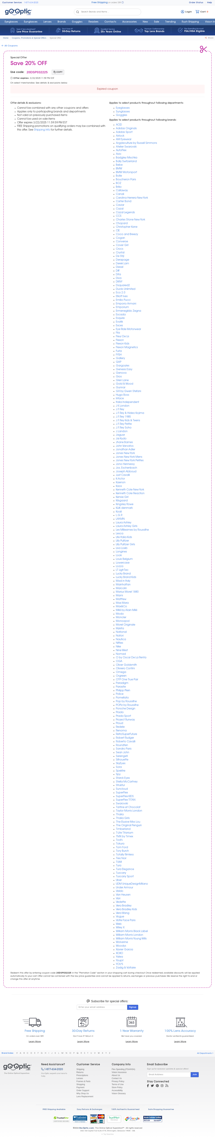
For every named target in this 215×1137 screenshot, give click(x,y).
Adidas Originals (126, 128)
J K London (122, 406)
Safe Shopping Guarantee (161, 1109)
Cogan (120, 238)
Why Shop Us (82, 1093)
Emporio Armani (126, 304)
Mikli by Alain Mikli (126, 610)
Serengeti (122, 756)
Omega (121, 672)
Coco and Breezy (127, 234)
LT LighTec (122, 570)
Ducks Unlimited (125, 289)
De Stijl (120, 256)
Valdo (119, 891)
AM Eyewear (124, 139)
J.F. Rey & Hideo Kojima (130, 413)
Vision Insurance (119, 1072)
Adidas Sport (124, 132)
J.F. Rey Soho (124, 428)
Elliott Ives (122, 296)
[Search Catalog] (77, 12)
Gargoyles (122, 366)
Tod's (119, 840)
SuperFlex (122, 793)
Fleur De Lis (122, 336)
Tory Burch (122, 851)
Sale (156, 22)
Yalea (119, 957)
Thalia (120, 814)
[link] (80, 1119)
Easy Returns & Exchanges (89, 1109)
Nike (118, 647)
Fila (118, 333)
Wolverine (122, 942)
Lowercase (123, 563)
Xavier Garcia (124, 949)
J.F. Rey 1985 (123, 417)
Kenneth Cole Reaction (130, 493)
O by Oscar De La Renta (131, 657)
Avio (118, 154)
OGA (119, 661)
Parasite (121, 687)
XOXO (119, 953)
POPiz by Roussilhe (127, 705)
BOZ (118, 183)
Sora (119, 767)
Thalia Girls (123, 818)
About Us (116, 1075)
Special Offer (55, 38)
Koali (119, 512)
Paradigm (122, 683)
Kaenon (120, 482)
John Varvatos (125, 446)
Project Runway (125, 720)
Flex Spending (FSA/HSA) (123, 1069)
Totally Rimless (125, 855)
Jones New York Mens (129, 457)
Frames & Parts (83, 1081)
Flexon (120, 340)
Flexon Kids (122, 344)
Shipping (80, 1069)
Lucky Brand (123, 574)
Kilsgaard (122, 501)
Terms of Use (118, 1084)
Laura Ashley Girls (126, 526)
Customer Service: (12, 3)
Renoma (121, 731)
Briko (119, 187)
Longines (121, 552)
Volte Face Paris (126, 920)
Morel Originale (125, 625)
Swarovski (122, 803)
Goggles (77, 22)
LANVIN (120, 519)
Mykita (120, 628)
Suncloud (122, 789)
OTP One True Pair (127, 679)
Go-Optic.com (86, 1128)
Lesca (119, 533)
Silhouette (122, 760)
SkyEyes (120, 763)
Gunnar (120, 387)
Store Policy (117, 1087)
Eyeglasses (11, 22)
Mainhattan (123, 585)
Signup (132, 1007)
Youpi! (120, 960)
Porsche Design (125, 709)
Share (209, 38)
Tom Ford (122, 847)
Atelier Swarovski (126, 147)
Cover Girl (122, 245)
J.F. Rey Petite (124, 424)
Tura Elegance (125, 869)
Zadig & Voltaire (126, 968)
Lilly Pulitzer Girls (125, 544)
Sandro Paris (124, 749)
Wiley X (120, 927)
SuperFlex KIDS (125, 796)
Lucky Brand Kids (126, 577)
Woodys (121, 946)
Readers (93, 22)
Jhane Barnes (124, 442)
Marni (119, 595)
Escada (121, 315)
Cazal (119, 209)
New (145, 22)
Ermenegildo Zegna (128, 311)
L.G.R (119, 515)
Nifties (119, 643)
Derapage (122, 260)
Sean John (122, 752)
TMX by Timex (124, 836)
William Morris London (129, 935)
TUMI (119, 862)
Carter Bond (123, 201)
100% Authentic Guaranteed (125, 1109)
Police (119, 694)
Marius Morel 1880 (127, 592)
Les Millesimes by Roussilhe (132, 530)
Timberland (123, 829)
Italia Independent (127, 402)
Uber (119, 880)
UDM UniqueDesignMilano (132, 884)
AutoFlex (121, 150)
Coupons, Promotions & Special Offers (29, 38)
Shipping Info (42, 130)
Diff (117, 271)
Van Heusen (123, 895)
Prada (119, 712)
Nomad (121, 654)
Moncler (121, 617)
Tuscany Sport (125, 876)
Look (119, 555)
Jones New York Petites (130, 460)
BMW (119, 169)
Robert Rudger (125, 738)
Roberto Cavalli (125, 741)
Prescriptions (82, 1075)
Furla (119, 351)
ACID (119, 125)
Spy (118, 774)
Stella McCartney (127, 782)
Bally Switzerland (126, 161)
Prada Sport (123, 716)
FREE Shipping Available (54, 1109)
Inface (120, 398)
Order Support (82, 1090)
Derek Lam (122, 263)
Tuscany (121, 873)
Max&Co (121, 606)
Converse (122, 241)
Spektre (120, 771)
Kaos (119, 486)
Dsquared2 (123, 285)
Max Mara (122, 603)
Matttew (121, 599)
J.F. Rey (120, 409)
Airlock (120, 136)
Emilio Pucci (123, 300)
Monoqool (123, 621)
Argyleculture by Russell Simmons (136, 143)
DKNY (119, 282)
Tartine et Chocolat (128, 807)
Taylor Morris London (129, 811)
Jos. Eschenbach (126, 468)
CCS (118, 216)
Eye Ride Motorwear (128, 329)
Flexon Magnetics (127, 347)
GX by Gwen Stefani (128, 391)
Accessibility (117, 1090)
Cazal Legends (125, 212)
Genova (121, 373)
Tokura (120, 844)
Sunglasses (30, 22)
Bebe (119, 165)
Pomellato (122, 698)
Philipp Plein (123, 690)
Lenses (48, 22)
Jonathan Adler (125, 449)
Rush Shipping (190, 22)
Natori (120, 636)
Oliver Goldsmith (126, 665)
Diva (118, 278)
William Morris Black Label (132, 931)
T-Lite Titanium (124, 833)
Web (119, 924)
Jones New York (125, 453)
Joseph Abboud (126, 471)
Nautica (121, 639)
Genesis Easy (124, 369)
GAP (118, 362)
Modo (120, 614)
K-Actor (120, 479)
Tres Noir (121, 858)
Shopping (80, 1084)
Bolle (119, 176)
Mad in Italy (123, 581)
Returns (79, 1072)
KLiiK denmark (124, 508)
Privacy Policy (118, 1081)
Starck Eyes (123, 778)
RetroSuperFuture (126, 734)
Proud (119, 723)
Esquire (120, 318)
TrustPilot (114, 1119)
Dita (118, 274)
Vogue (120, 917)
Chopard (122, 223)
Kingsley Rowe (124, 504)
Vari (118, 898)
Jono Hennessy (125, 464)
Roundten (122, 745)
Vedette (121, 902)
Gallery (120, 358)
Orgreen (121, 676)
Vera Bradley (124, 906)
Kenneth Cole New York (130, 490)
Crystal (120, 253)
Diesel (119, 267)
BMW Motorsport (126, 172)
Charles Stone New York (130, 220)
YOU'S (119, 964)
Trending (170, 22)
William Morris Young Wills (131, 939)
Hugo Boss (122, 395)
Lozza (119, 566)
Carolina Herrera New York (132, 198)
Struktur (120, 785)
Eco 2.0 (120, 293)
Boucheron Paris (126, 179)
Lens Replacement (84, 1096)
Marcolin (121, 588)
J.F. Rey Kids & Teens (128, 420)
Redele (120, 727)
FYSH (119, 355)
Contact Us (117, 1078)
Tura (118, 865)
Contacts (110, 22)
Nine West (122, 650)
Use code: (17, 72)
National (121, 632)
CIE (118, 231)
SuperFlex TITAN (125, 800)
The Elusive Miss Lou (128, 822)
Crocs (119, 249)
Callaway (122, 190)
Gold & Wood (124, 384)
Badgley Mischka (126, 158)
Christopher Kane (126, 227)
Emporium (122, 307)
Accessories (129, 22)
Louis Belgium (124, 559)
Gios (119, 377)
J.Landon (121, 431)
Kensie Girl (122, 497)
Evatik (119, 322)
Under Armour (124, 887)
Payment (80, 1087)
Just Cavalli (123, 475)
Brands (62, 22)
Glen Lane (122, 380)
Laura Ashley (123, 523)
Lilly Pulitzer (122, 541)
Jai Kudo (121, 439)
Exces (119, 325)
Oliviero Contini (125, 668)
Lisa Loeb (121, 548)
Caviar (120, 205)
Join (194, 1075)
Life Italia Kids (124, 537)
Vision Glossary (119, 1093)
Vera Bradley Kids (126, 909)
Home (5, 38)
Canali (120, 194)
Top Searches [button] (107, 1134)
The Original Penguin (129, 825)
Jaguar (120, 435)
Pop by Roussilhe (126, 701)
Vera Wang (122, 913)
